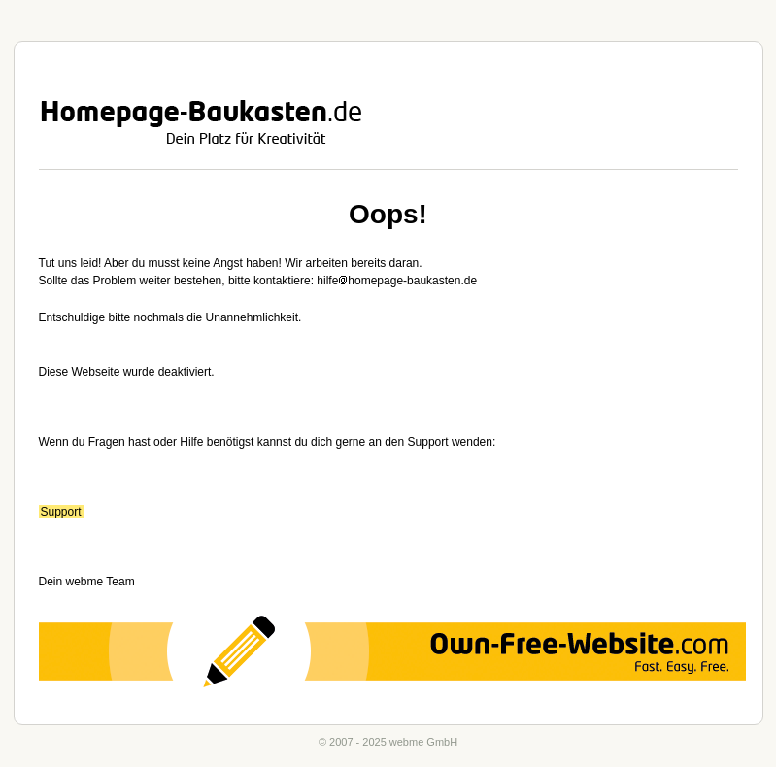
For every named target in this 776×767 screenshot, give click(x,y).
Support (61, 511)
